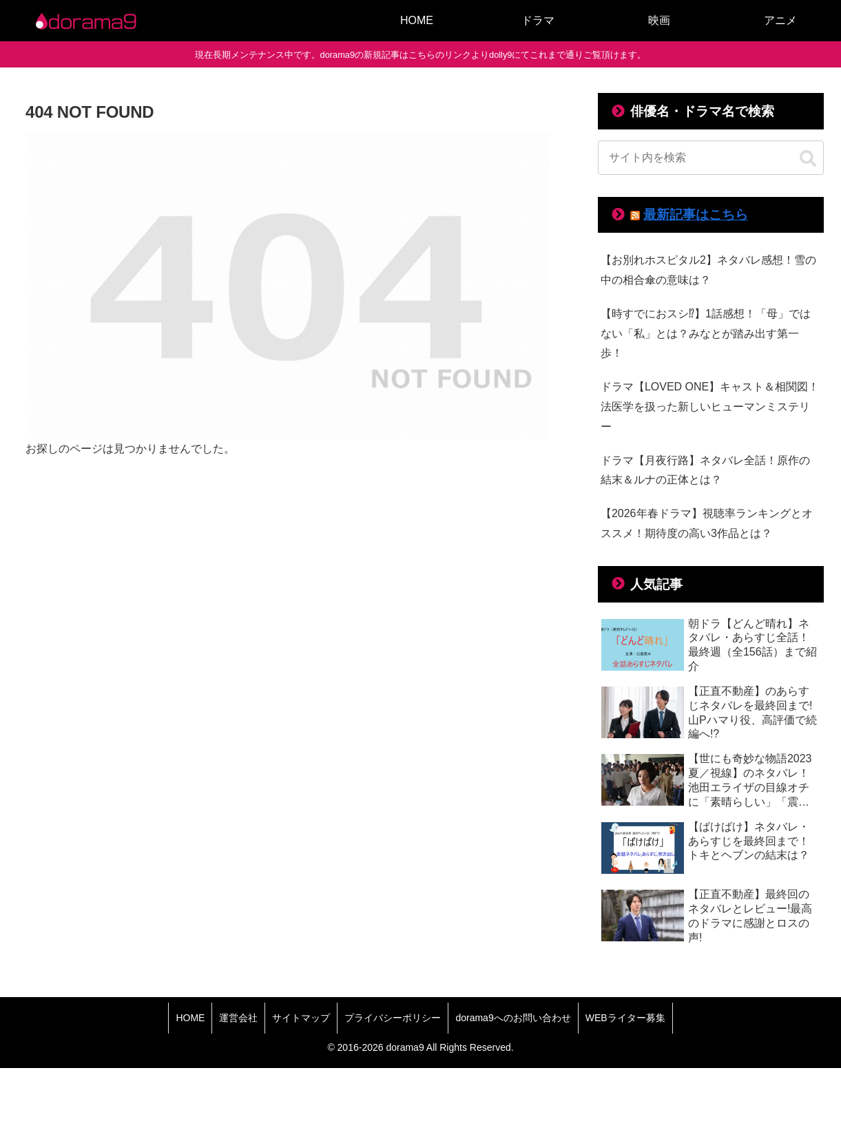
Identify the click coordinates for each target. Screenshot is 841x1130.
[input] (711, 157)
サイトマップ (301, 1017)
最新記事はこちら (695, 214)
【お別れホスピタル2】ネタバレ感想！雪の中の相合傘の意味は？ (708, 270)
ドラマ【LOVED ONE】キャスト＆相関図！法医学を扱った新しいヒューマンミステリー (710, 406)
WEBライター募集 (625, 1017)
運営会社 (238, 1017)
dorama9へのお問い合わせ (512, 1017)
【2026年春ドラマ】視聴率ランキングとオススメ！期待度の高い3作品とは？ (707, 523)
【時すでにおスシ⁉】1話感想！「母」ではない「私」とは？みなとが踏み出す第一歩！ (706, 333)
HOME (190, 1017)
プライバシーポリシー (392, 1017)
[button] (808, 159)
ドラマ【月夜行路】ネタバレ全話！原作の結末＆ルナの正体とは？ (705, 470)
